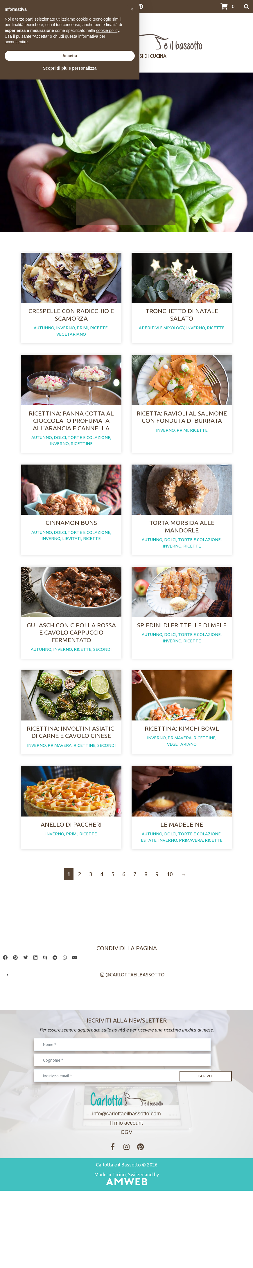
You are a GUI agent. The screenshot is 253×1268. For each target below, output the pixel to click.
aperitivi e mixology (161, 341)
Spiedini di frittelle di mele (182, 676)
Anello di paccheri (71, 901)
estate (149, 917)
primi (82, 341)
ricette (99, 341)
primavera (60, 810)
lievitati (71, 577)
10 (169, 951)
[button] (5, 1035)
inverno (65, 341)
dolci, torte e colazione (82, 463)
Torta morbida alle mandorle (181, 565)
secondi (102, 701)
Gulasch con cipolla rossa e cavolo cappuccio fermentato (71, 684)
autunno (44, 341)
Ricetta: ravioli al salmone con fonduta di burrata (182, 443)
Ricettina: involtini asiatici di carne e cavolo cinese (71, 796)
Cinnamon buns (71, 561)
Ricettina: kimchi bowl (182, 792)
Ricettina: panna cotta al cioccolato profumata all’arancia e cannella (71, 446)
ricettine (82, 469)
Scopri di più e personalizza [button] (69, 1256)
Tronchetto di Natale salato (182, 327)
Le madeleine (181, 901)
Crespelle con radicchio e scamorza (71, 327)
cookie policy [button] (107, 1219)
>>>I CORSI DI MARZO (25, 6)
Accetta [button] (69, 1244)
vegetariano (71, 347)
